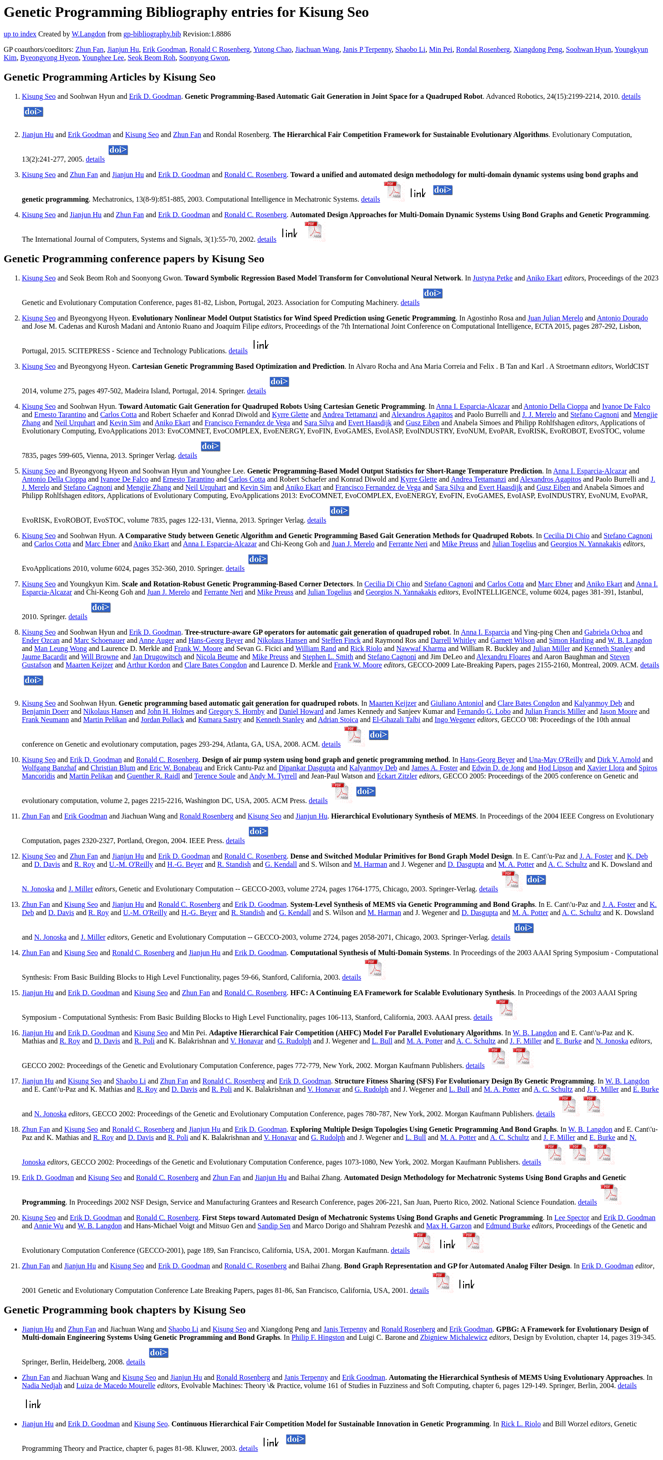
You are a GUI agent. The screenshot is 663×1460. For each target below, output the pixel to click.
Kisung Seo (39, 96)
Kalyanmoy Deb (598, 703)
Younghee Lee (103, 57)
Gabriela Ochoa (607, 632)
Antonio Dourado (622, 318)
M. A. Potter (516, 864)
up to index (20, 34)
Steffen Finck (341, 640)
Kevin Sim (125, 423)
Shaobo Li (410, 49)
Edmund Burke (508, 1226)
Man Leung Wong (60, 648)
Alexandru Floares (503, 657)
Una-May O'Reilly (556, 759)
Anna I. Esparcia (485, 632)
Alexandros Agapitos (422, 414)
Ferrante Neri (408, 544)
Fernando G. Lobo (484, 711)
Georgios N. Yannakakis (586, 544)
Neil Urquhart (75, 423)
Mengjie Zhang (149, 487)
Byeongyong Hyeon (49, 57)
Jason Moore (618, 711)
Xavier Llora (605, 768)
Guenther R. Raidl (153, 776)
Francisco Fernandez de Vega (247, 423)
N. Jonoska (38, 889)
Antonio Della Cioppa (556, 406)
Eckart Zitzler (397, 776)
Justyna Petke (493, 278)
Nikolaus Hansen (282, 640)
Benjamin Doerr (45, 711)
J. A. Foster (596, 856)
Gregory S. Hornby (237, 711)
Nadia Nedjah (42, 1385)
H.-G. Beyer (185, 864)
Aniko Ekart (544, 278)
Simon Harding (571, 640)
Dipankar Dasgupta (307, 768)
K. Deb (637, 856)
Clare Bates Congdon (215, 665)
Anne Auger (156, 640)
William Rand (316, 648)
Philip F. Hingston (318, 1337)
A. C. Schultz (567, 864)
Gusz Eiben (422, 423)
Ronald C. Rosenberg (255, 174)
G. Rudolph (294, 1041)
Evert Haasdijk (370, 423)
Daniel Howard (301, 711)
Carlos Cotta (118, 414)
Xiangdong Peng (538, 49)
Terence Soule (214, 776)
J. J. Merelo (539, 414)
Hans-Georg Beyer (216, 640)
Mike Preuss (460, 544)
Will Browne (99, 657)
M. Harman (371, 864)
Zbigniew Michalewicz (453, 1337)
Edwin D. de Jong (498, 768)
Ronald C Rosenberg (219, 49)
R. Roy (84, 864)
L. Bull (382, 1041)
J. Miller (80, 889)
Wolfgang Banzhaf (49, 768)
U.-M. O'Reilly (131, 864)
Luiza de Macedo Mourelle (116, 1385)
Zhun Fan (90, 49)
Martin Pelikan (105, 719)
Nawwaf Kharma (421, 648)
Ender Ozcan (41, 640)
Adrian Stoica (338, 719)
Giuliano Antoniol (457, 703)
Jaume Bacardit (44, 657)
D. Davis (47, 864)
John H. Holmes (171, 711)
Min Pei (440, 49)
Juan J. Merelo (353, 544)
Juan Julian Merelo (555, 318)
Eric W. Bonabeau (175, 768)
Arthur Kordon (149, 665)
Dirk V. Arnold (618, 759)
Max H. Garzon (449, 1226)
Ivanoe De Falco (626, 406)
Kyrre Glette (290, 414)
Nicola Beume (217, 657)
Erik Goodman (164, 49)
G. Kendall (281, 864)
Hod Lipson (555, 768)
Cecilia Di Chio (566, 535)
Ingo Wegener (454, 719)
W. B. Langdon (630, 640)
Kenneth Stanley (608, 648)
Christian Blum (113, 768)
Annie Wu (48, 1226)
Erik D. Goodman (155, 96)
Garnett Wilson (512, 640)
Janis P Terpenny (367, 49)
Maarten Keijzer (89, 665)
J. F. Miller (526, 1041)
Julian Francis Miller (555, 711)
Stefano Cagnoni (594, 414)
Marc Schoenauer (99, 640)
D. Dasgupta (466, 864)
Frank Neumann (45, 719)
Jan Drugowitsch (157, 657)
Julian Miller (551, 648)
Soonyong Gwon (203, 57)
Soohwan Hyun (588, 49)
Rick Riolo (366, 648)
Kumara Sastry (220, 719)
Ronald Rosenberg (206, 816)
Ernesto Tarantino (60, 414)
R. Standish (234, 864)
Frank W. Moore (198, 648)
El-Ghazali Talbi (396, 719)
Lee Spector (571, 1217)
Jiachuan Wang (317, 49)
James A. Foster (434, 768)
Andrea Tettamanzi (350, 414)
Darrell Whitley (453, 640)
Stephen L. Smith (327, 657)
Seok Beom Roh (151, 57)
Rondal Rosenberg (483, 49)
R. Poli (144, 1041)
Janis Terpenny (345, 1329)
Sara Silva (319, 423)
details (631, 96)
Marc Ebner (102, 544)
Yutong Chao (272, 49)
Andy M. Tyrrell (273, 776)
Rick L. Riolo (521, 1424)
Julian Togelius (514, 544)
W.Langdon (88, 34)
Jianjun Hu (123, 49)
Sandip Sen (274, 1226)
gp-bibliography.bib (152, 34)
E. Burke (569, 1041)
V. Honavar (246, 1041)
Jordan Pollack (162, 719)
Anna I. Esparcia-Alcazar (473, 406)
